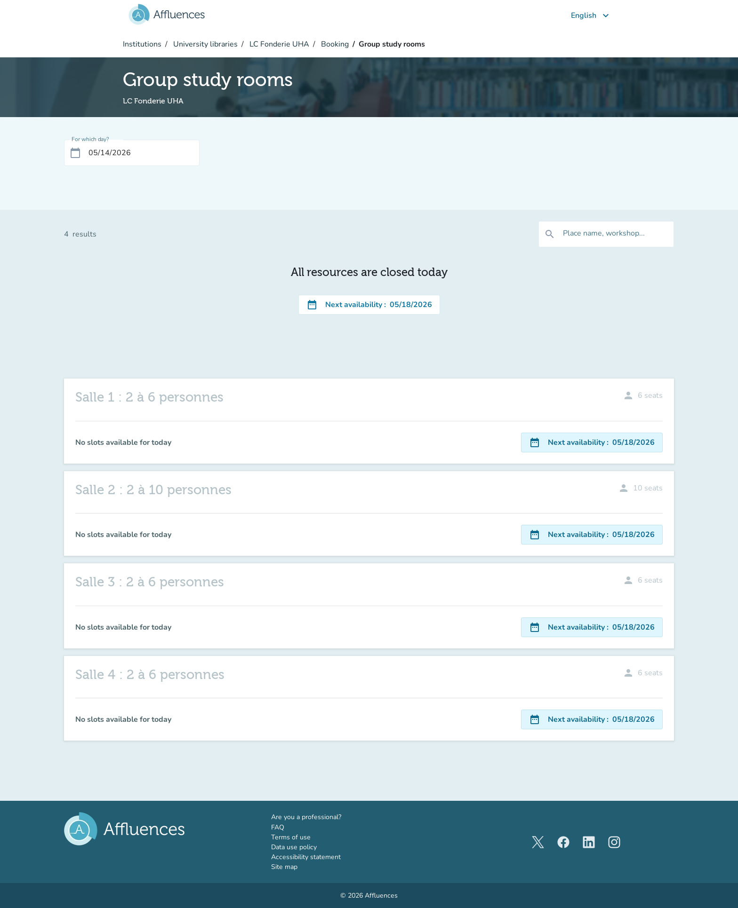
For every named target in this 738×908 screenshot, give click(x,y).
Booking (334, 44)
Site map (284, 866)
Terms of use (291, 837)
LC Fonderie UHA (278, 44)
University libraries (204, 44)
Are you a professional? (320, 816)
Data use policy (294, 847)
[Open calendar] (75, 153)
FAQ (277, 827)
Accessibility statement (306, 857)
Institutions (142, 44)
